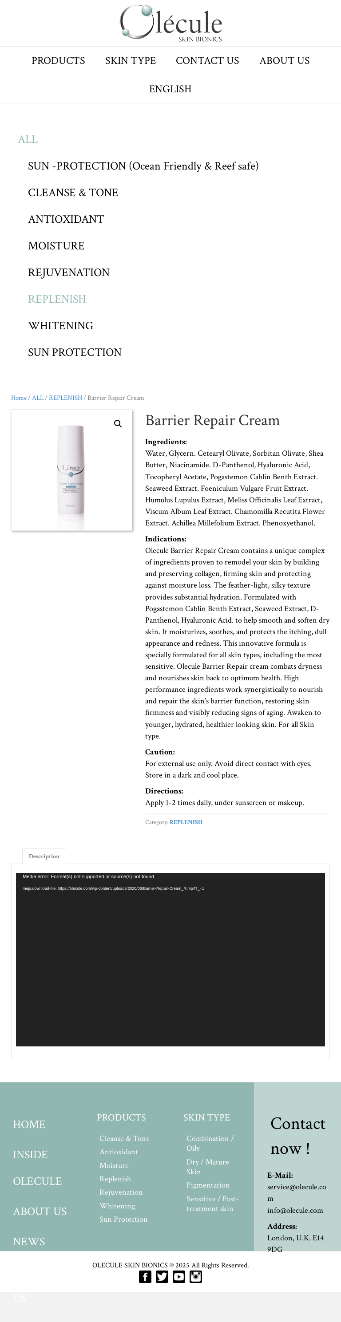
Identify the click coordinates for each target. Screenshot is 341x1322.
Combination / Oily (210, 1143)
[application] (170, 960)
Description (44, 856)
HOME (29, 1124)
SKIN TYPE (130, 60)
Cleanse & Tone (124, 1138)
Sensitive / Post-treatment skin (212, 1204)
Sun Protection (123, 1219)
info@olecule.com (295, 1210)
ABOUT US (284, 60)
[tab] (44, 856)
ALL (28, 139)
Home (19, 397)
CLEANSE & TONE (73, 192)
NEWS (29, 1241)
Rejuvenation (121, 1192)
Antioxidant (118, 1152)
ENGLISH (170, 89)
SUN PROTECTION (75, 352)
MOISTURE (56, 245)
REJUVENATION (69, 272)
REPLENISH (57, 299)
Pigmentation (208, 1185)
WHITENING (60, 325)
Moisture (114, 1165)
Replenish (115, 1179)
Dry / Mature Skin (207, 1167)
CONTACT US (207, 60)
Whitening (117, 1206)
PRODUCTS (58, 60)
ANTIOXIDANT (66, 219)
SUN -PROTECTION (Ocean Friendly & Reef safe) (143, 166)
